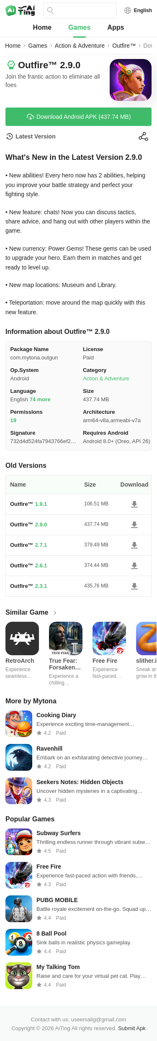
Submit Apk (132, 1028)
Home (42, 27)
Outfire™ (124, 45)
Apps (115, 27)
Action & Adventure (80, 45)
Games (79, 27)
